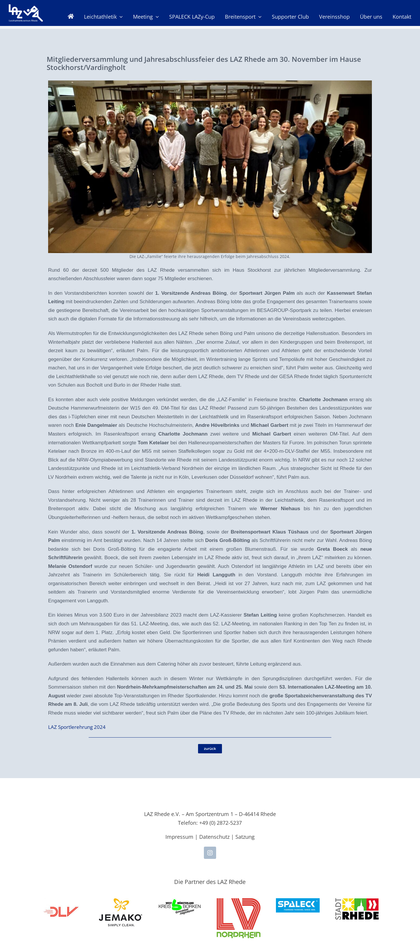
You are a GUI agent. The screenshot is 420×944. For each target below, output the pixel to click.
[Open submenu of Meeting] (156, 16)
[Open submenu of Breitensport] (259, 16)
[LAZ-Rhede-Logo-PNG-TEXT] (26, 7)
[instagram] (210, 853)
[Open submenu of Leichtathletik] (120, 16)
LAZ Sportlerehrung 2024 (77, 727)
